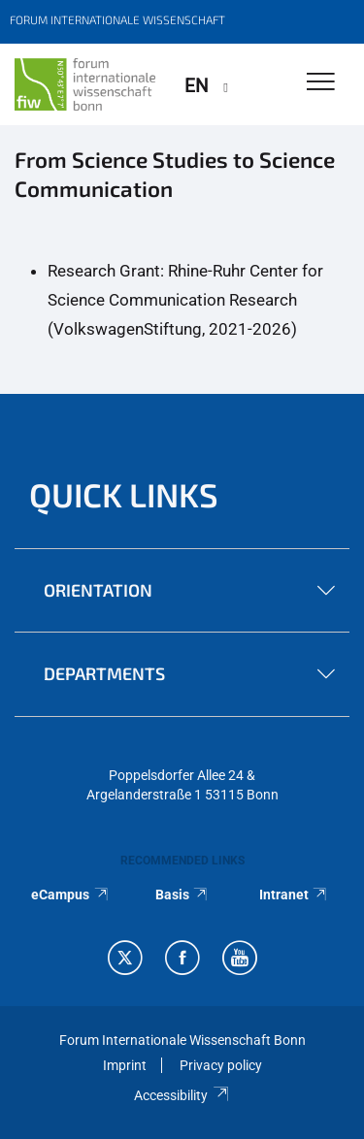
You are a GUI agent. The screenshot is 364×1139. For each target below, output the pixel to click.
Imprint (125, 1065)
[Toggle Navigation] (321, 83)
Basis (182, 894)
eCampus (70, 894)
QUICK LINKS (123, 494)
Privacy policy (221, 1065)
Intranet (294, 894)
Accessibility (182, 1095)
